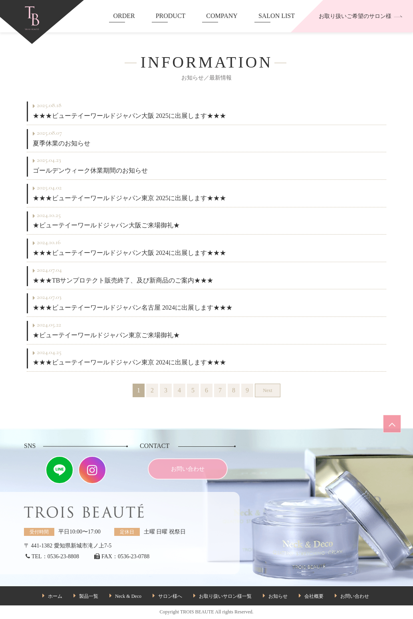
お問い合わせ (188, 469)
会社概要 (314, 596)
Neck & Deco (128, 596)
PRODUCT (171, 15)
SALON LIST (276, 15)
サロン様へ (170, 596)
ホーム (55, 596)
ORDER (124, 15)
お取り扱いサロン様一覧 (225, 596)
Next (267, 390)
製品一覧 (88, 596)
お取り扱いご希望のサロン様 (361, 16)
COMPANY (222, 15)
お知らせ (278, 596)
